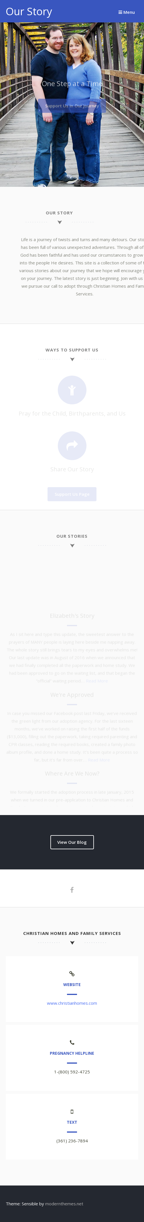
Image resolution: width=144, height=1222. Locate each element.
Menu (127, 12)
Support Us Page (72, 494)
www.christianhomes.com (72, 1003)
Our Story (29, 11)
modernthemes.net (64, 1203)
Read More (97, 686)
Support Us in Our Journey (72, 104)
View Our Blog (72, 842)
